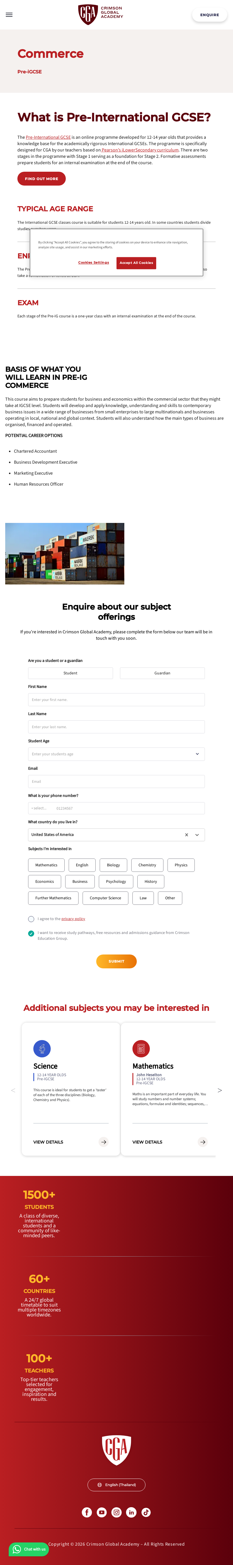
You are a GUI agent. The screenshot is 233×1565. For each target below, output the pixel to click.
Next (220, 1089)
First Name (37, 687)
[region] (116, 253)
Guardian (165, 671)
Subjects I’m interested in (50, 849)
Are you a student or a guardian (55, 661)
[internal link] (209, 15)
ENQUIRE (209, 15)
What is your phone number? (53, 796)
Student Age (38, 741)
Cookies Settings (93, 263)
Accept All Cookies (136, 263)
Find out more (41, 179)
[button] (46, 865)
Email (33, 769)
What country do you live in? (52, 822)
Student (73, 671)
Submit (116, 961)
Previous (13, 1089)
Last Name (37, 714)
